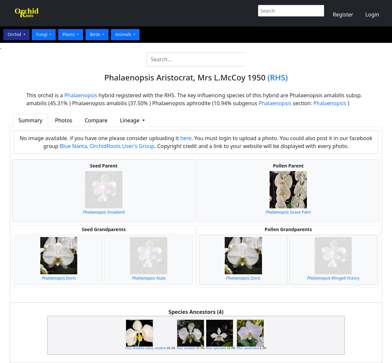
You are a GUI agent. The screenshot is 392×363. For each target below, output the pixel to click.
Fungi (42, 34)
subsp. (146, 348)
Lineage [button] (130, 120)
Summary (30, 120)
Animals (123, 34)
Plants (69, 34)
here (185, 138)
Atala (149, 278)
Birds (95, 34)
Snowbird (104, 212)
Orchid (15, 34)
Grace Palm (288, 212)
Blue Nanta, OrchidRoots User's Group (107, 146)
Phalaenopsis (80, 95)
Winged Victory (333, 278)
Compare (96, 120)
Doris (59, 278)
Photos (63, 120)
